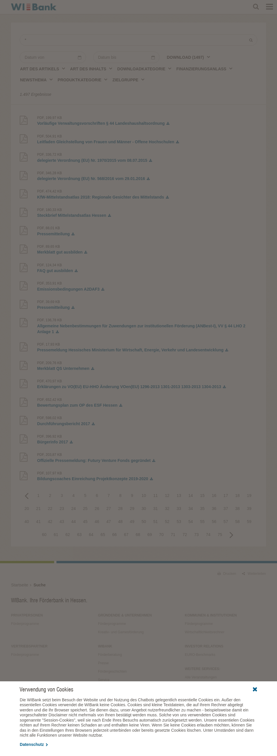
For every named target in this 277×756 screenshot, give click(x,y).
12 (167, 495)
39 (249, 508)
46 (97, 521)
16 (214, 495)
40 (26, 521)
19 (249, 495)
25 (85, 508)
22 (50, 508)
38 (237, 508)
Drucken (226, 574)
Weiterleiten (254, 574)
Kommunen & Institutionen (211, 615)
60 (44, 534)
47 (109, 521)
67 (126, 534)
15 (202, 495)
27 (109, 508)
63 (79, 534)
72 (185, 534)
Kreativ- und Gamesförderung (121, 632)
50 (144, 521)
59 (249, 521)
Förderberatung (110, 655)
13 (179, 495)
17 (225, 495)
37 (225, 508)
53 (179, 521)
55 (202, 521)
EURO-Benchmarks (200, 655)
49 (132, 521)
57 (225, 521)
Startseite (19, 585)
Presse (103, 663)
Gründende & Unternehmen (125, 615)
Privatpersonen (27, 615)
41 (38, 521)
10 (144, 495)
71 (173, 534)
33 (179, 508)
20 (26, 508)
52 (167, 521)
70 (161, 534)
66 (114, 534)
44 (73, 521)
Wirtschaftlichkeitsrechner (205, 632)
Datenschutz (34, 744)
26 (97, 508)
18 (237, 495)
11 (155, 495)
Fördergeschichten (112, 671)
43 (62, 521)
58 (237, 521)
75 (220, 534)
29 (132, 508)
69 (149, 534)
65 (102, 534)
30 (144, 508)
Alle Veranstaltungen (201, 677)
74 (208, 534)
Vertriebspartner (29, 646)
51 (155, 521)
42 (50, 521)
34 (190, 508)
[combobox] (188, 57)
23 (62, 508)
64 (91, 534)
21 (38, 508)
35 (202, 508)
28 (120, 508)
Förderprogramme (25, 624)
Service (103, 680)
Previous (26, 495)
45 (85, 521)
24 (73, 508)
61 (56, 534)
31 (155, 508)
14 (190, 495)
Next (231, 534)
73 (196, 534)
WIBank (105, 646)
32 (167, 508)
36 (214, 508)
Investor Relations (204, 646)
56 (214, 521)
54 (190, 521)
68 (138, 534)
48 (120, 521)
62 (67, 534)
